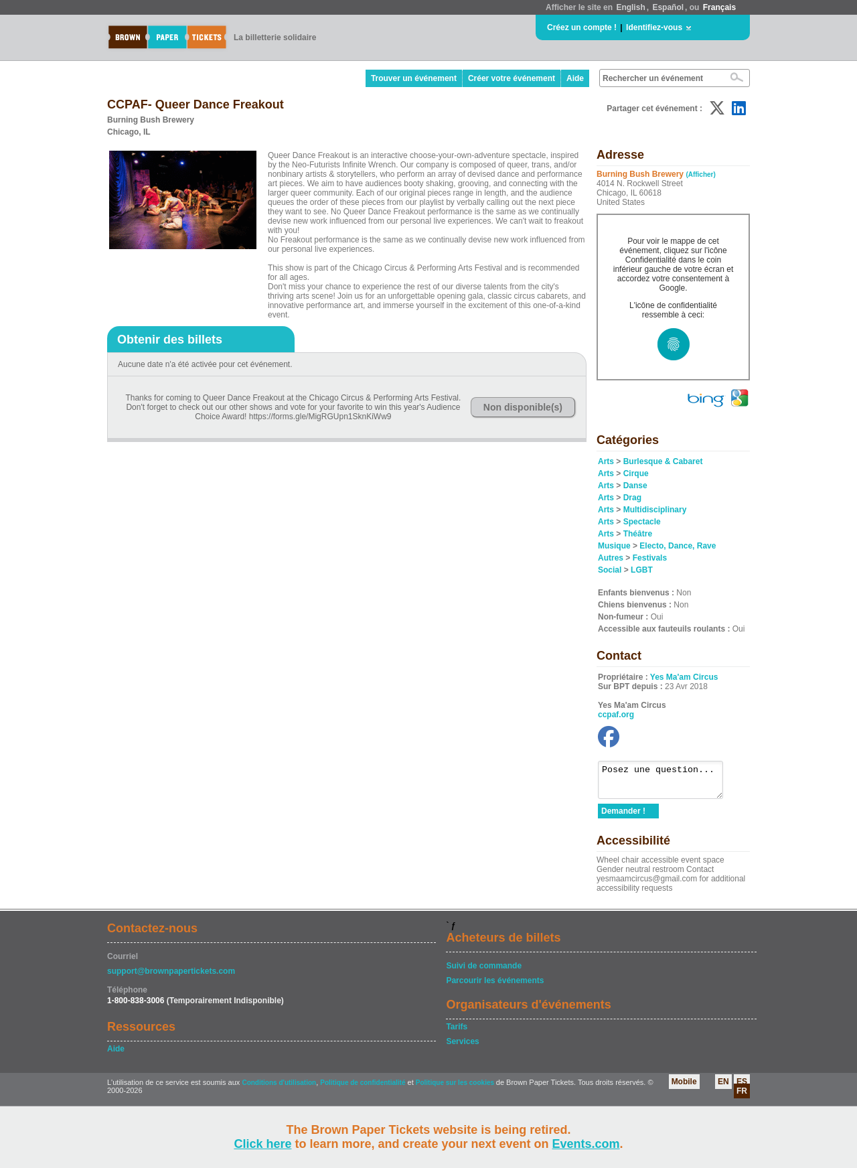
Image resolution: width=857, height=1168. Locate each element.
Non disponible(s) (522, 407)
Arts (606, 461)
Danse (635, 485)
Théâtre (637, 533)
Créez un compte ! (582, 27)
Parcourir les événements (495, 986)
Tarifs (456, 1032)
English (630, 7)
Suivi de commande (484, 971)
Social (609, 570)
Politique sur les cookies (456, 1088)
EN (723, 1087)
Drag (632, 497)
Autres (610, 558)
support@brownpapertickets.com (171, 977)
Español (668, 7)
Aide (575, 78)
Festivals (650, 558)
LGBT (642, 570)
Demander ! (623, 817)
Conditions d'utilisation (279, 1088)
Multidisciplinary (655, 509)
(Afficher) (700, 174)
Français (719, 7)
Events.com (586, 1144)
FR (741, 1097)
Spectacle (642, 521)
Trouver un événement (414, 78)
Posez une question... (667, 783)
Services (462, 1047)
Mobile (684, 1087)
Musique (614, 546)
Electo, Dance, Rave (677, 546)
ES (741, 1087)
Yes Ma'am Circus (684, 677)
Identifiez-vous (654, 27)
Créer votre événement (511, 78)
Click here (262, 1144)
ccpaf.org (616, 714)
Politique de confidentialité (362, 1088)
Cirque (636, 473)
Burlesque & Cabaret (663, 461)
